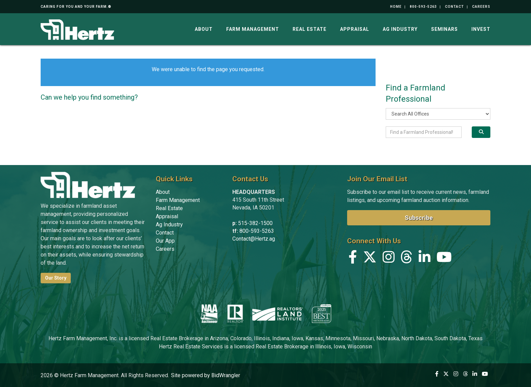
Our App (165, 241)
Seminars (444, 29)
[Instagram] (389, 258)
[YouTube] (444, 258)
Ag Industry (400, 29)
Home (396, 6)
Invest (480, 29)
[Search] (481, 132)
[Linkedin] (424, 258)
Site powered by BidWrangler (205, 375)
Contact (454, 6)
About (204, 29)
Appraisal (354, 29)
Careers (481, 6)
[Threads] (406, 258)
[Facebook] (352, 258)
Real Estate (309, 29)
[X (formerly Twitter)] (370, 258)
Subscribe (419, 217)
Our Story (55, 278)
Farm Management (252, 29)
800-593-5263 (423, 6)
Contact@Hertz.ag (253, 239)
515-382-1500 (255, 223)
